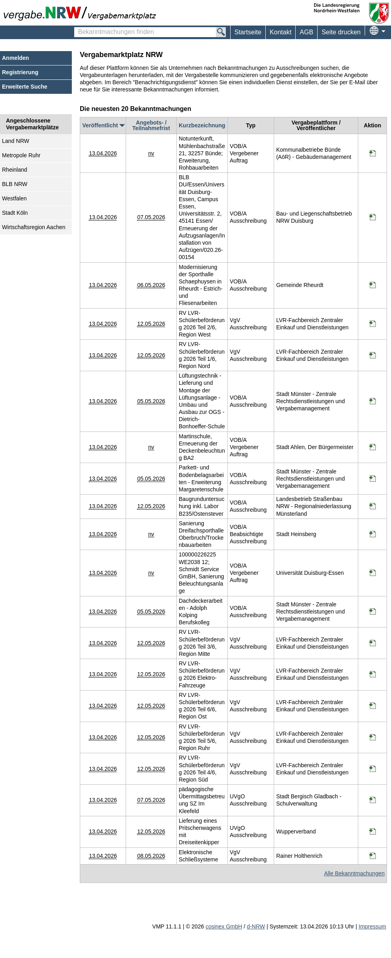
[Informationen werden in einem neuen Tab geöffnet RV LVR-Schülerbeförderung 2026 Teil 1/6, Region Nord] (372, 355)
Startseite (248, 32)
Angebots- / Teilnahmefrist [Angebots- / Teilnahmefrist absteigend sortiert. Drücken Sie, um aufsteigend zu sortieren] (151, 125)
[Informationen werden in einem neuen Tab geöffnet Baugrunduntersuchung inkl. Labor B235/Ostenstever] (372, 506)
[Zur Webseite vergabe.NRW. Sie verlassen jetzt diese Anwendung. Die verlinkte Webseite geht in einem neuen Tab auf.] (82, 13)
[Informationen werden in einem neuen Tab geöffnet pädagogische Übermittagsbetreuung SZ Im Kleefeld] (372, 800)
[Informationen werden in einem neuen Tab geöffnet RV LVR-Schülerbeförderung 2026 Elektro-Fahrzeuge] (372, 674)
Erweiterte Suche (24, 86)
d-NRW (256, 926)
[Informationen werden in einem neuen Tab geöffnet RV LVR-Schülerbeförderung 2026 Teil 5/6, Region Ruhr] (372, 737)
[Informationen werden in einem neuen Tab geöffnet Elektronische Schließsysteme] (372, 856)
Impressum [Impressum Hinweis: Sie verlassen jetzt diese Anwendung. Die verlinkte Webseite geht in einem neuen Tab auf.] (372, 926)
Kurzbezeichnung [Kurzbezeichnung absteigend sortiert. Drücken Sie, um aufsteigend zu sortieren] (202, 125)
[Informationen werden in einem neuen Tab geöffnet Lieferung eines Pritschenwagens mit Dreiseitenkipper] (372, 831)
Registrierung (20, 72)
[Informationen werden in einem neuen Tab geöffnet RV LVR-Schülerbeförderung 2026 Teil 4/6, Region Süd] (372, 769)
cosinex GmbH (223, 926)
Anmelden (15, 58)
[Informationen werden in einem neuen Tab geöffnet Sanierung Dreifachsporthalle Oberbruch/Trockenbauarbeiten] (372, 534)
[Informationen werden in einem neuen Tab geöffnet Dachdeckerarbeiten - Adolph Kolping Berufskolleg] (372, 611)
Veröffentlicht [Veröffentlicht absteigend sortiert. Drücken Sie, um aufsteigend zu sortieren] (102, 125)
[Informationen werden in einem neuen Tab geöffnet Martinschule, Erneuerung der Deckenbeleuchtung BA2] (372, 447)
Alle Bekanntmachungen (354, 873)
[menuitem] (280, 32)
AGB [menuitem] (306, 32)
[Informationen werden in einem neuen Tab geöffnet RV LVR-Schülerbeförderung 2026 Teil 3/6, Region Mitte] (372, 643)
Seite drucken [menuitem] (341, 32)
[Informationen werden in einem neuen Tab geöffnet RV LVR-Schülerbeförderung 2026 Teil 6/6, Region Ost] (372, 706)
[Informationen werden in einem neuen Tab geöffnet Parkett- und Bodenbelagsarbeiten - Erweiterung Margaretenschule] (372, 478)
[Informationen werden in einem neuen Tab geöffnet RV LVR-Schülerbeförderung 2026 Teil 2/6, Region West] (372, 324)
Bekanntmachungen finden (78, 28)
